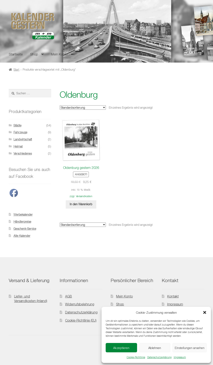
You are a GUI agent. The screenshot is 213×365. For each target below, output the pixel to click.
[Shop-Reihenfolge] (83, 107)
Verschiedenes (23, 153)
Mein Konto (59, 54)
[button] (205, 312)
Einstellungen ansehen (189, 348)
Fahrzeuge (20, 132)
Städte (17, 125)
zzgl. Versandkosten (80, 196)
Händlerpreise (22, 221)
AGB (68, 296)
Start (16, 69)
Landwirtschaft (23, 139)
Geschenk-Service (25, 228)
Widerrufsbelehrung (79, 304)
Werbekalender (23, 214)
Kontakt (173, 296)
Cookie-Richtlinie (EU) (81, 320)
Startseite (16, 54)
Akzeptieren (121, 348)
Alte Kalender (22, 235)
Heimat (18, 146)
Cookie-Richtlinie (136, 357)
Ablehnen (154, 348)
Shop (34, 54)
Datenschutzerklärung (159, 357)
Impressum (180, 357)
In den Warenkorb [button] (81, 204)
